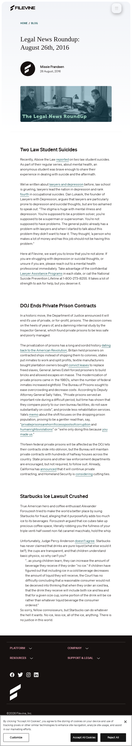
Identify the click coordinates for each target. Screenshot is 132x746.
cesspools (65, 424)
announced (48, 469)
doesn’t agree (85, 541)
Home (24, 23)
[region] (66, 730)
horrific (52, 424)
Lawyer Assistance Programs (41, 273)
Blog (34, 23)
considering (84, 474)
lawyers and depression (66, 184)
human (25, 429)
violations (46, 429)
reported (62, 159)
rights (34, 429)
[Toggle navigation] (117, 8)
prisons (36, 424)
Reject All (113, 737)
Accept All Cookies (84, 737)
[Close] (125, 721)
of (73, 424)
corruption (82, 424)
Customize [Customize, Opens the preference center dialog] (16, 737)
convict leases (78, 365)
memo (33, 414)
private (26, 424)
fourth (24, 194)
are (44, 424)
